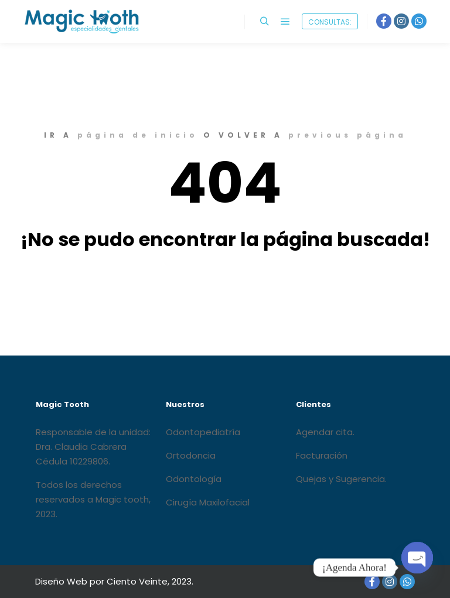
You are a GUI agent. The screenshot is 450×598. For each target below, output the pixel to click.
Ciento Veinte (137, 581)
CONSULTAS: (330, 22)
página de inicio (137, 135)
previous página (347, 135)
